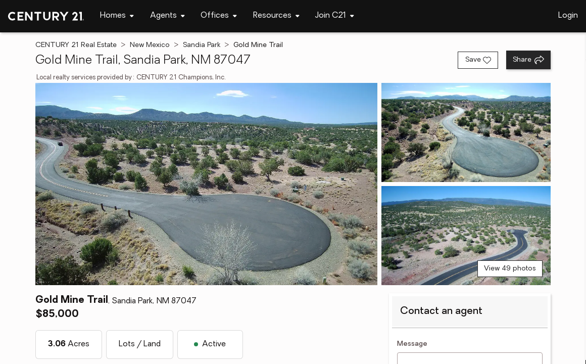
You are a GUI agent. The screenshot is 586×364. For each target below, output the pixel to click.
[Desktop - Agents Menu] (167, 16)
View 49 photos (510, 268)
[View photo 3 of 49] (466, 235)
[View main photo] (206, 184)
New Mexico (150, 45)
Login (568, 16)
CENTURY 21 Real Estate (76, 45)
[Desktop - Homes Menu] (117, 16)
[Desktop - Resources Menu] (276, 16)
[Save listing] (478, 60)
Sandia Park (201, 45)
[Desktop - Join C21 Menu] (334, 16)
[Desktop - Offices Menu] (219, 16)
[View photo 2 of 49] (466, 132)
